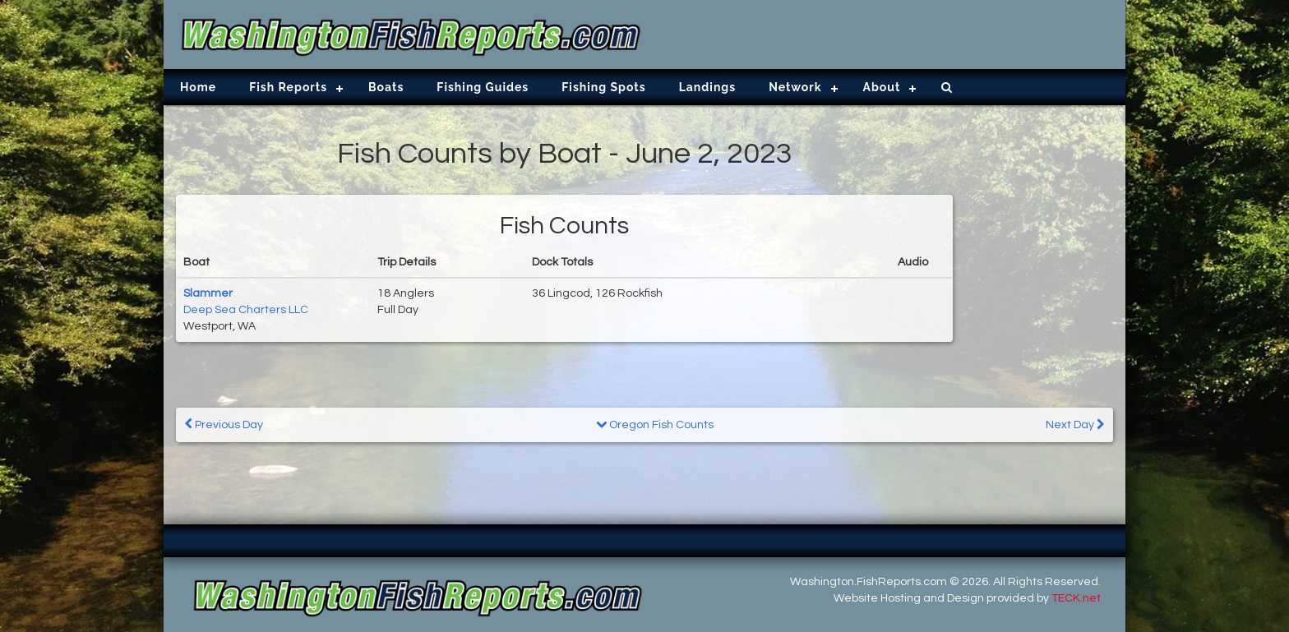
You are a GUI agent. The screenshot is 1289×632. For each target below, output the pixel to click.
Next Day (1075, 424)
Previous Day (224, 424)
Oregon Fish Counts (655, 425)
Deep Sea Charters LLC (245, 310)
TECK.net (1076, 598)
